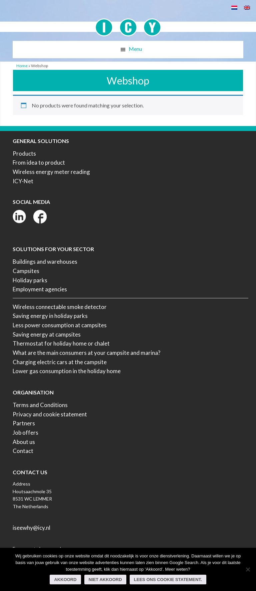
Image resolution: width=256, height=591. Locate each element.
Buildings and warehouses (45, 261)
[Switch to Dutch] (234, 7)
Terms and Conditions (40, 404)
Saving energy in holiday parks (50, 315)
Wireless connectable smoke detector (60, 306)
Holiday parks (30, 280)
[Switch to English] (247, 7)
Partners (24, 423)
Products (24, 153)
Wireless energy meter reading (51, 171)
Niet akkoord (105, 579)
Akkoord (65, 579)
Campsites (26, 270)
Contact (23, 450)
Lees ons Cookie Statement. (168, 579)
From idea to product (39, 162)
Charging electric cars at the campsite (60, 362)
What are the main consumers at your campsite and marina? (86, 352)
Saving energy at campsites (47, 334)
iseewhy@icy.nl (31, 527)
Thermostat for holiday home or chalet (61, 343)
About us (24, 441)
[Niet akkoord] (247, 569)
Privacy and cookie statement (50, 414)
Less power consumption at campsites (60, 325)
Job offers (25, 432)
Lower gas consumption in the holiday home (67, 371)
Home (22, 65)
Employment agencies (40, 289)
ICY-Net (23, 181)
